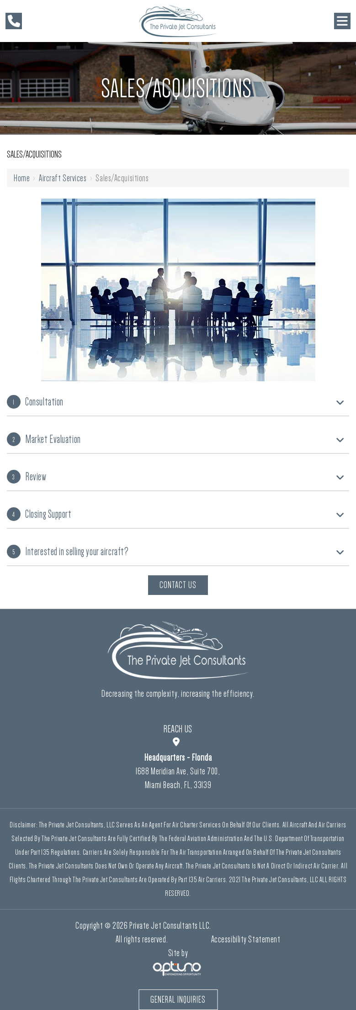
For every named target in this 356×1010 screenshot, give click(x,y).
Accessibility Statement (246, 939)
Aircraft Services (63, 178)
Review (26, 477)
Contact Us (178, 585)
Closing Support (39, 514)
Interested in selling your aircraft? (67, 551)
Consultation (35, 402)
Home (22, 178)
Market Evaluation (44, 439)
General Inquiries (178, 999)
